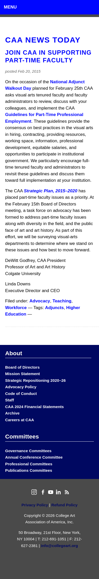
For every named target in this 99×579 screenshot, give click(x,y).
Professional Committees (28, 464)
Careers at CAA (19, 420)
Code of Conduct (21, 393)
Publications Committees (28, 470)
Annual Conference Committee (34, 457)
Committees (22, 436)
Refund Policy (64, 505)
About (13, 353)
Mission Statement (22, 373)
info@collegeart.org (59, 545)
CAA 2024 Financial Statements (34, 406)
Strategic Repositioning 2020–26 (35, 380)
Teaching (61, 301)
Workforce (16, 307)
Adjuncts (54, 307)
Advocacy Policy (21, 387)
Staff (9, 400)
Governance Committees (28, 451)
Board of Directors (22, 367)
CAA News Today (42, 40)
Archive (12, 413)
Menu (10, 7)
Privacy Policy (34, 505)
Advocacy (40, 301)
